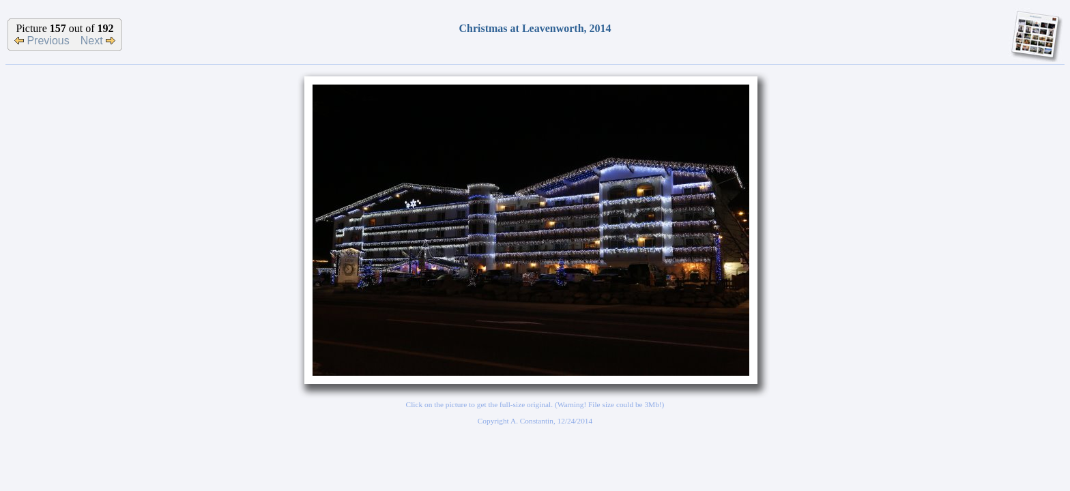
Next (98, 40)
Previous (42, 40)
